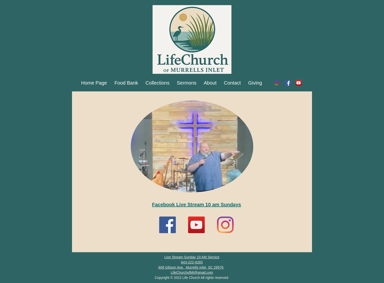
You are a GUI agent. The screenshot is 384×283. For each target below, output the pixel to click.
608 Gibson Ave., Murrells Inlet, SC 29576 (190, 267)
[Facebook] (288, 83)
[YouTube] (298, 83)
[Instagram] (277, 83)
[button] (157, 83)
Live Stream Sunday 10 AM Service (191, 257)
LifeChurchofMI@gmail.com (192, 272)
